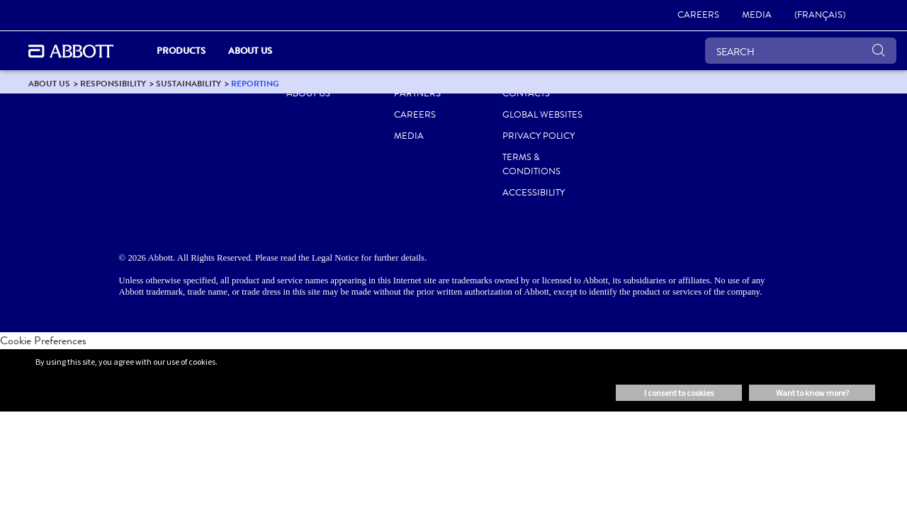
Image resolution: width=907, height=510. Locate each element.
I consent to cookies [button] (679, 392)
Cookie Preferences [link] (43, 340)
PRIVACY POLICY (538, 136)
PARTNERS (417, 93)
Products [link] (181, 50)
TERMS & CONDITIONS (531, 164)
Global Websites (542, 114)
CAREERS (415, 114)
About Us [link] (250, 50)
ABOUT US (308, 93)
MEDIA (409, 136)
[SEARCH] (800, 51)
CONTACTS (526, 93)
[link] (698, 15)
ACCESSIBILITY (533, 192)
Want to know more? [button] (812, 392)
